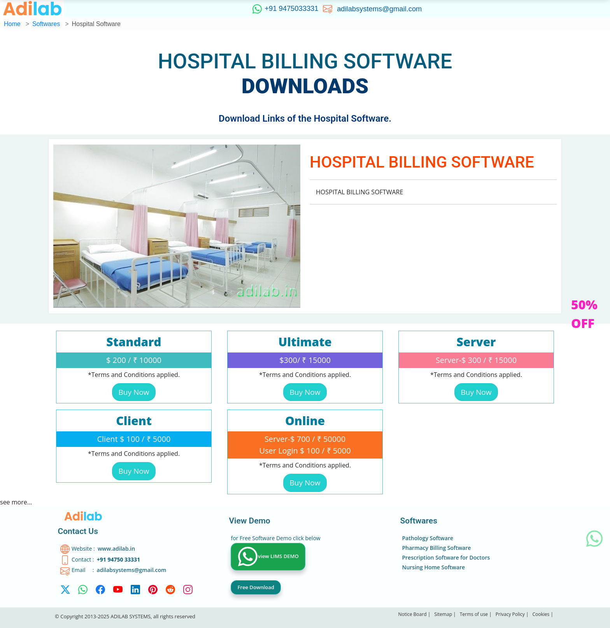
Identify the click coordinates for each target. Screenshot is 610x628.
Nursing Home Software (433, 567)
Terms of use (474, 614)
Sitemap (443, 614)
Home (12, 24)
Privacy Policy (510, 614)
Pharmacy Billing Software (436, 547)
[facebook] (100, 592)
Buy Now (134, 392)
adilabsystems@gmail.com (380, 8)
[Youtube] (118, 592)
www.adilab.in (116, 548)
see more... (16, 502)
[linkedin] (135, 592)
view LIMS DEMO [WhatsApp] (268, 557)
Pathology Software (427, 538)
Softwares (46, 24)
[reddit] (170, 592)
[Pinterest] (153, 592)
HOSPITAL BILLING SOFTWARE (305, 61)
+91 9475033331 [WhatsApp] (284, 9)
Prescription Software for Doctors (446, 557)
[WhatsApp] (83, 592)
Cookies (540, 614)
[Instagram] (188, 592)
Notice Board (412, 614)
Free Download (255, 587)
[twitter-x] (65, 592)
